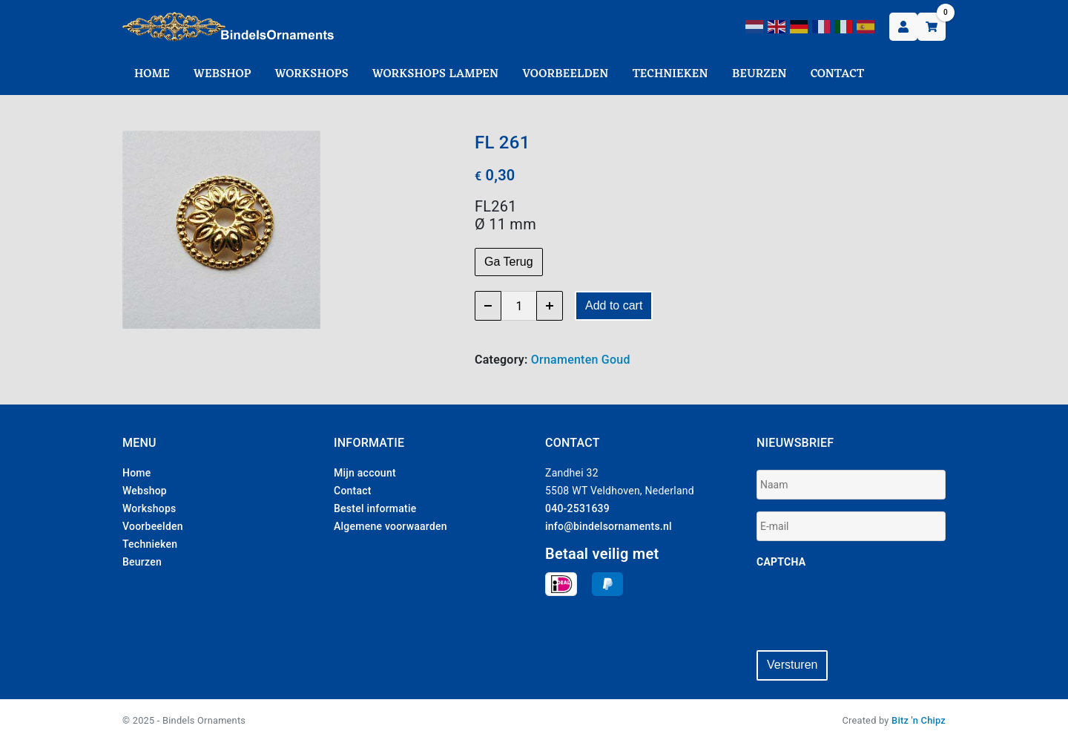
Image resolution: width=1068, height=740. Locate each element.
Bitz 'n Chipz (918, 718)
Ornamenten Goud (580, 360)
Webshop (222, 74)
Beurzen (759, 74)
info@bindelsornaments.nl (608, 526)
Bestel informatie (375, 508)
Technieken (670, 74)
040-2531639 (577, 508)
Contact (837, 74)
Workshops (312, 74)
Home (152, 74)
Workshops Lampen (435, 74)
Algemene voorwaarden (390, 526)
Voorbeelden (565, 74)
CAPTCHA (780, 562)
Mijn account (365, 473)
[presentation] (869, 609)
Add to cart (613, 305)
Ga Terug (508, 261)
